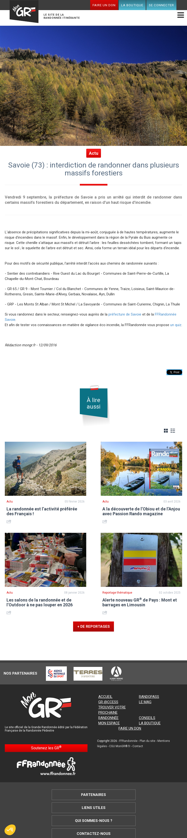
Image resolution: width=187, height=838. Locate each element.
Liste (173, 430)
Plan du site (147, 741)
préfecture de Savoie (124, 314)
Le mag (145, 702)
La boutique (132, 5)
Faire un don (104, 5)
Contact (137, 746)
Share (9, 521)
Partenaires (93, 795)
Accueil (105, 697)
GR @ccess (108, 702)
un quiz (175, 325)
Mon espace (109, 723)
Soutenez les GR (46, 747)
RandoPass (149, 697)
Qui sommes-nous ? (93, 821)
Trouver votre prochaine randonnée (112, 712)
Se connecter (161, 5)
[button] (10, 830)
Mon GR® (24, 12)
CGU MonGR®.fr (119, 746)
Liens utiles (94, 808)
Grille (166, 431)
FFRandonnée (128, 741)
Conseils (147, 718)
